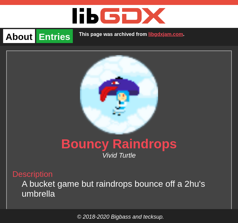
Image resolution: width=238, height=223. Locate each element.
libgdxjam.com (165, 34)
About (19, 37)
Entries (54, 37)
